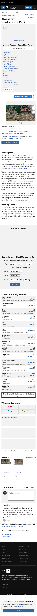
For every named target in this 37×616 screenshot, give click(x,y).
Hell (4, 73)
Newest (13, 526)
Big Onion (6, 55)
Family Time (7, 64)
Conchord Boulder (9, 59)
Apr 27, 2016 (17, 517)
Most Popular (5, 526)
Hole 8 (5, 75)
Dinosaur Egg (7, 62)
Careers (4, 587)
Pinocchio (4, 307)
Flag (33, 520)
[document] (18, 608)
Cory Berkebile (13, 136)
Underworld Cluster (19, 345)
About (3, 546)
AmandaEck (7, 505)
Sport (19, 267)
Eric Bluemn (19, 138)
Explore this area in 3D (23, 96)
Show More (8, 89)
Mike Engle (12, 138)
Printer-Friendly (6, 534)
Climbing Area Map (18, 40)
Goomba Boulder (8, 71)
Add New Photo (30, 457)
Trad (12, 267)
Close (18, 610)
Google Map (12, 131)
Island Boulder (7, 78)
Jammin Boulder (8, 80)
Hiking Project (23, 552)
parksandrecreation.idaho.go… (18, 168)
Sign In (28, 7)
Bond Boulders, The (9, 57)
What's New (5, 536)
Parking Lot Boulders (8, 326)
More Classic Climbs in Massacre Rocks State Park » (18, 395)
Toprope (26, 267)
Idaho (11, 13)
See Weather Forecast (10, 142)
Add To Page (31, 17)
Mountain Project (24, 546)
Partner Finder (6, 555)
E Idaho (17, 13)
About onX (5, 584)
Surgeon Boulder (7, 389)
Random (20, 526)
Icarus (26, 332)
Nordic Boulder (28, 300)
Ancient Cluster (18, 300)
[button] (8, 113)
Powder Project (23, 558)
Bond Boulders (6, 338)
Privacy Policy (20, 606)
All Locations (5, 13)
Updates (30, 136)
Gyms (3, 552)
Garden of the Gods (9, 68)
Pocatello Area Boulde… (8, 15)
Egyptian (26, 370)
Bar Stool (6, 52)
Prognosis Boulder (7, 319)
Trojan (28, 345)
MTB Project (22, 549)
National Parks (23, 561)
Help (3, 549)
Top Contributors (6, 561)
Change (31, 260)
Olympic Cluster (18, 332)
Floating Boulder (8, 66)
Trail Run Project (23, 555)
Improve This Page (30, 14)
